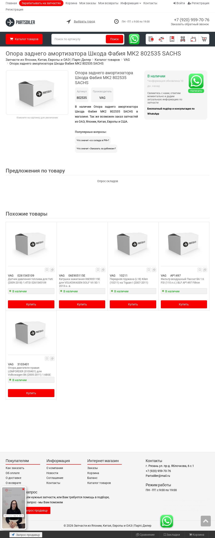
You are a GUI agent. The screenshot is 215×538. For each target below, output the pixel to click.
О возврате (13, 483)
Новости (52, 473)
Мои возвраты (108, 3)
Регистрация (14, 9)
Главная (11, 3)
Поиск (114, 39)
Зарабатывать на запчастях (41, 3)
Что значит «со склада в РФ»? (93, 140)
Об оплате (13, 473)
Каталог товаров (99, 483)
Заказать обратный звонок (190, 24)
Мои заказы (87, 3)
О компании (54, 468)
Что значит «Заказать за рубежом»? (96, 148)
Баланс (92, 478)
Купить (31, 304)
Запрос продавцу (26, 535)
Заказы (92, 468)
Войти (179, 3)
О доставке (13, 478)
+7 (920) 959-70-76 (191, 20)
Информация (130, 3)
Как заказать (15, 468)
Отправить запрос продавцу (28, 510)
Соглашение (54, 478)
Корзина (71, 3)
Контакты (150, 3)
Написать (196, 90)
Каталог (24, 39)
